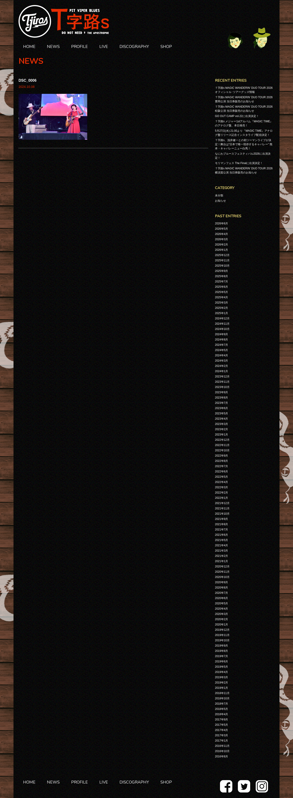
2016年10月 (222, 751)
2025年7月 (221, 281)
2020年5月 (221, 603)
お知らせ (220, 200)
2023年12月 (222, 376)
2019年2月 (221, 682)
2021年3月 (221, 550)
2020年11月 (222, 571)
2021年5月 (221, 540)
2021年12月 (222, 503)
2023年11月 (222, 381)
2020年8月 (221, 587)
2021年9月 (221, 519)
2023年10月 (222, 387)
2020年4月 (221, 608)
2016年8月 (221, 756)
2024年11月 (222, 323)
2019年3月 (221, 677)
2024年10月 (222, 329)
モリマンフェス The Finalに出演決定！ (239, 163)
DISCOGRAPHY (134, 47)
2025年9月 (221, 271)
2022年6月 (221, 471)
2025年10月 (222, 265)
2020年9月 (221, 582)
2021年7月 (221, 529)
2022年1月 (221, 497)
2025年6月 (221, 286)
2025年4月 (221, 297)
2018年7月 (221, 703)
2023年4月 (221, 418)
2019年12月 (222, 629)
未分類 (219, 195)
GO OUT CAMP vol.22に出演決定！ (237, 116)
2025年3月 (221, 302)
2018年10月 (222, 698)
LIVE (103, 47)
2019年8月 (221, 651)
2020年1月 (221, 624)
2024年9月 (221, 334)
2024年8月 (221, 339)
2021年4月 (221, 545)
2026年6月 (221, 223)
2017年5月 (221, 724)
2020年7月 (221, 592)
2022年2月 (221, 492)
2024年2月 (221, 366)
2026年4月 (221, 234)
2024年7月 (221, 344)
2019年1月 (221, 687)
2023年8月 (221, 397)
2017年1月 (221, 740)
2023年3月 (221, 424)
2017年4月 (221, 730)
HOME (29, 47)
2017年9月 (221, 719)
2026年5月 (221, 228)
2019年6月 (221, 661)
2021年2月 (221, 556)
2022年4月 (221, 482)
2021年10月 (222, 513)
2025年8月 (221, 276)
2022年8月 (221, 461)
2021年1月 (221, 561)
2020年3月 (221, 614)
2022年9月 (221, 455)
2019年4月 (221, 672)
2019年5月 (221, 666)
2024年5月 (221, 350)
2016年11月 (222, 746)
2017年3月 (221, 735)
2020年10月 (222, 577)
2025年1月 (221, 313)
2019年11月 (222, 635)
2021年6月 (221, 534)
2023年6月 (221, 408)
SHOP (166, 47)
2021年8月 (221, 524)
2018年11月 (222, 693)
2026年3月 (221, 239)
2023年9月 (221, 392)
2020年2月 (221, 619)
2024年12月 (222, 318)
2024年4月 (221, 355)
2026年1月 (221, 249)
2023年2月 (221, 429)
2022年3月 (221, 487)
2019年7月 (221, 656)
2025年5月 (221, 292)
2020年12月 (222, 566)
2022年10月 (222, 450)
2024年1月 (221, 371)
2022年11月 (222, 445)
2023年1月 (221, 434)
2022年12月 (222, 439)
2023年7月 (221, 403)
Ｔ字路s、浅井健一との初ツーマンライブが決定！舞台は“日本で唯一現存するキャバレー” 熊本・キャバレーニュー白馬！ (243, 144)
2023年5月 (221, 413)
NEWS (53, 47)
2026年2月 (221, 244)
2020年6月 (221, 598)
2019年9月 (221, 645)
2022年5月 (221, 476)
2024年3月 (221, 360)
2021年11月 (222, 508)
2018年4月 (221, 714)
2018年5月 (221, 709)
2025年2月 (221, 308)
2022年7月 (221, 466)
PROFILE (79, 47)
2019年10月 (222, 640)
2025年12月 (222, 255)
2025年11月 (222, 260)
